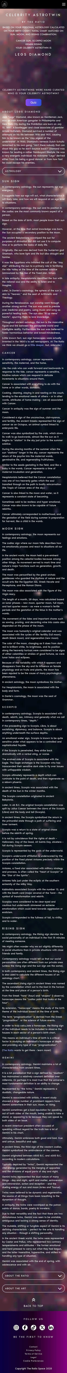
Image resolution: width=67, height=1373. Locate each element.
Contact (33, 1347)
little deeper (37, 345)
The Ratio (8, 1050)
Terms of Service (33, 1354)
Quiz (33, 102)
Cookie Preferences (33, 1361)
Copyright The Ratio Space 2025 (33, 1368)
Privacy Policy (33, 1350)
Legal (33, 1357)
